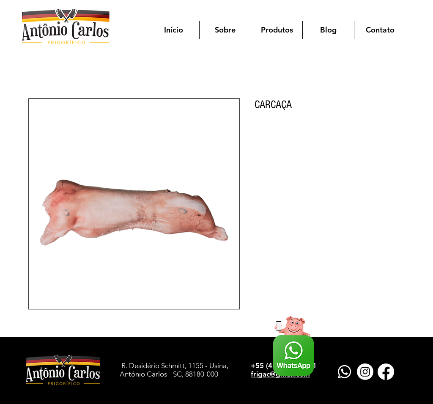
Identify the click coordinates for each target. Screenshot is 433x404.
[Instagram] (365, 371)
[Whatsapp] (344, 371)
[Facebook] (386, 371)
